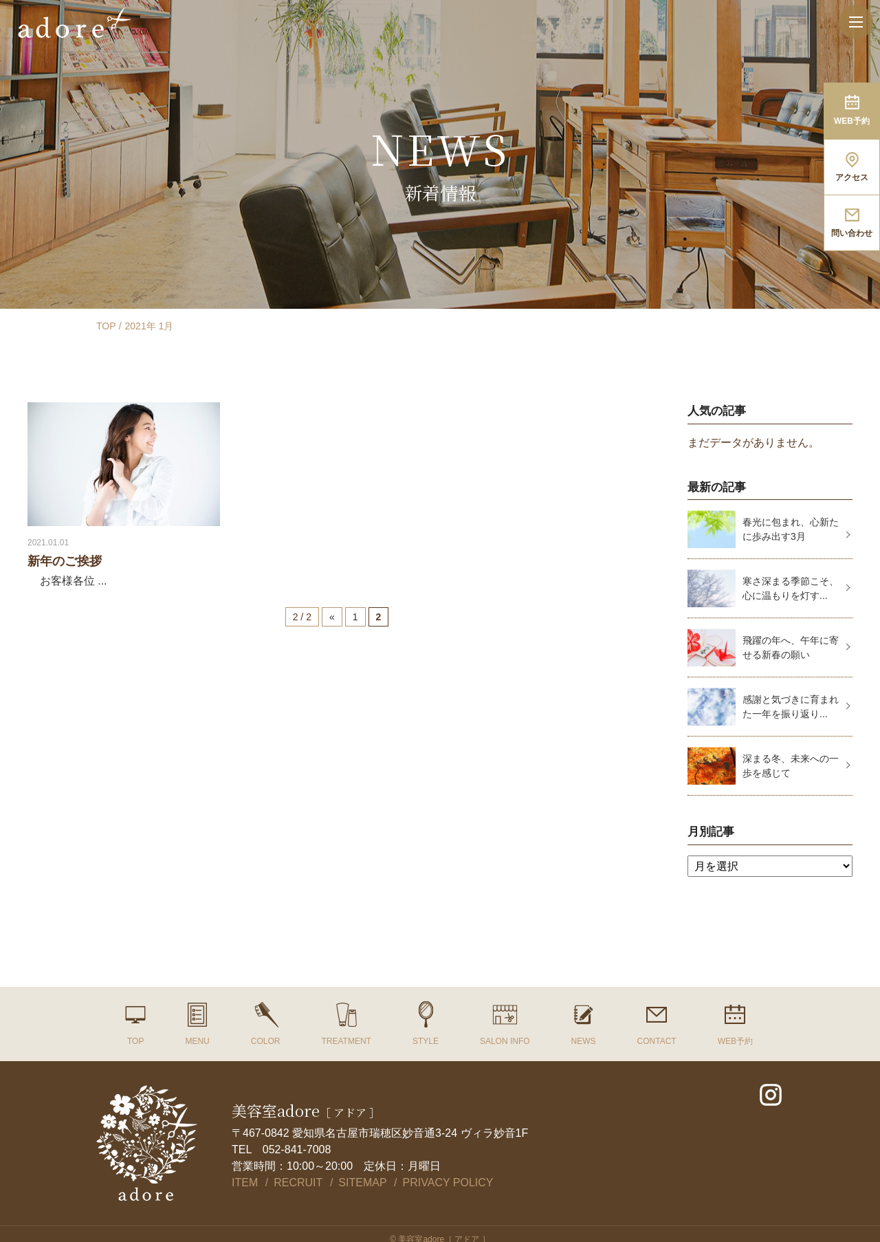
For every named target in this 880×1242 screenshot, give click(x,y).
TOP (106, 325)
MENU (197, 1041)
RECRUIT (298, 1182)
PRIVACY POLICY (448, 1182)
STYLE (425, 1041)
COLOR (265, 1041)
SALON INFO (505, 1041)
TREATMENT (346, 1041)
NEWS (583, 1041)
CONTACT (656, 1041)
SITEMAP (362, 1182)
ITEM (245, 1182)
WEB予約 (735, 1041)
